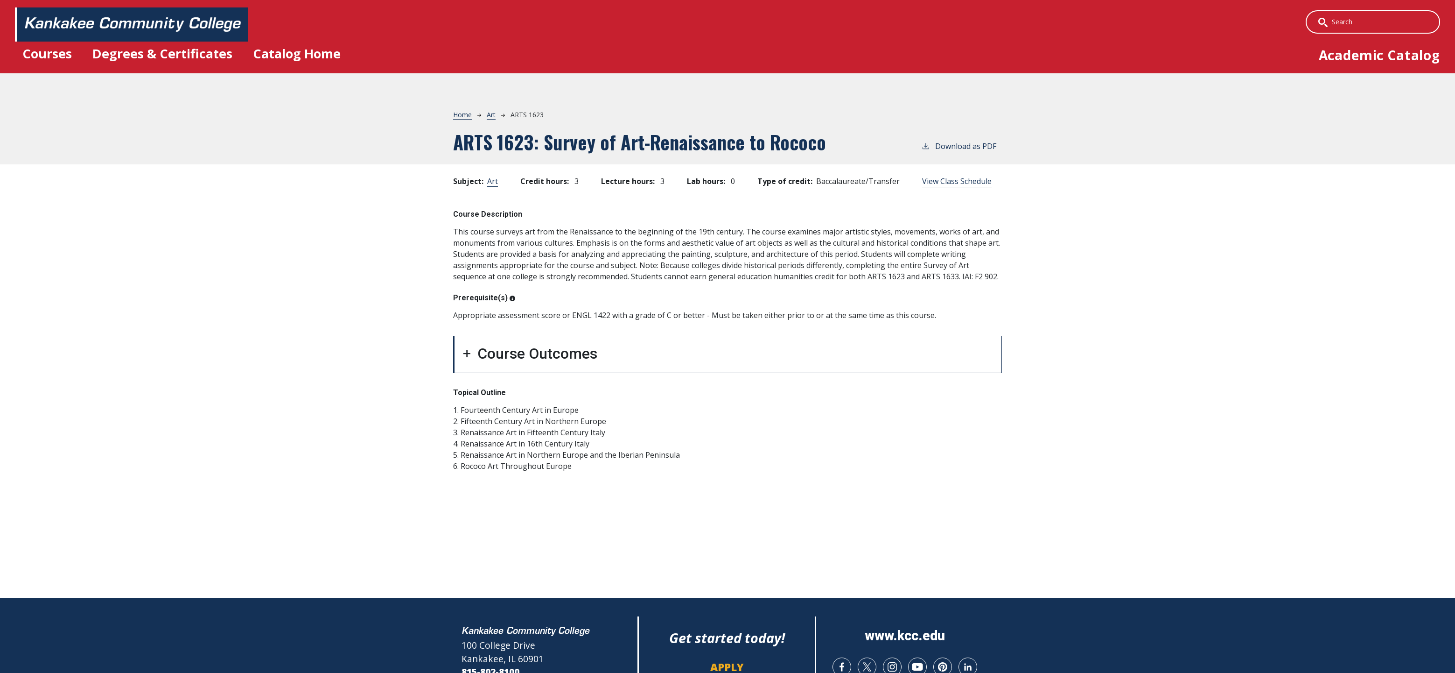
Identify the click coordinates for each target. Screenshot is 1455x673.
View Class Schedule (957, 182)
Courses (49, 54)
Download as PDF (958, 147)
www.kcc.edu (905, 637)
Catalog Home (307, 54)
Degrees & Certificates (168, 54)
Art (491, 115)
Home (462, 115)
